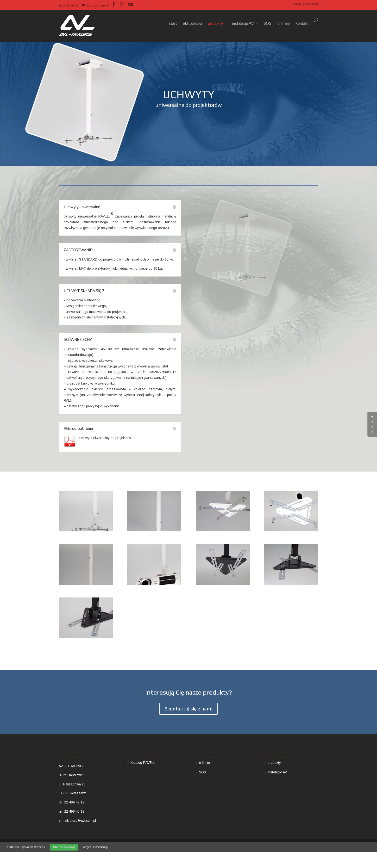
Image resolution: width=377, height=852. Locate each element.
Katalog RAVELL (143, 763)
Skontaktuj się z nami (188, 708)
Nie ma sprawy (64, 847)
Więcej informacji (95, 847)
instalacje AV (243, 23)
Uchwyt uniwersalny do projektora (105, 438)
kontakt (302, 23)
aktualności (192, 23)
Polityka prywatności (305, 4)
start (173, 23)
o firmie (283, 23)
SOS (267, 23)
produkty (215, 23)
